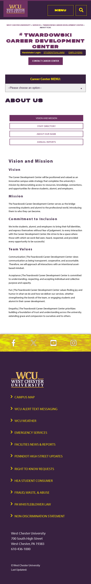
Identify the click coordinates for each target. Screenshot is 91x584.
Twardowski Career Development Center (63, 25)
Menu (60, 10)
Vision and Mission (46, 118)
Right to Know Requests (34, 469)
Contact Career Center (45, 60)
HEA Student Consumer (34, 480)
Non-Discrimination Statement (40, 516)
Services (37, 25)
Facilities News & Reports (35, 444)
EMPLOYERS (75, 52)
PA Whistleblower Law (33, 504)
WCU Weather (25, 420)
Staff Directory (46, 126)
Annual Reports (46, 141)
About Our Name (46, 133)
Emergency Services (31, 432)
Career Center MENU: (45, 79)
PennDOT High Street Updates (39, 456)
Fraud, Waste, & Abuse (32, 492)
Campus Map (25, 397)
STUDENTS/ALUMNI (54, 52)
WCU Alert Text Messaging (36, 409)
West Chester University (19, 25)
